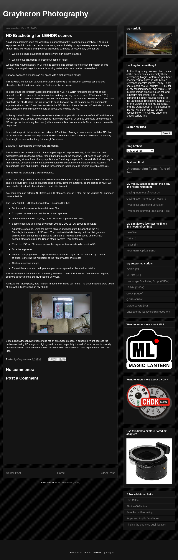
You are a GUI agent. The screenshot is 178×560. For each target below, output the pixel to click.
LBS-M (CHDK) (135, 287)
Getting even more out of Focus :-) (146, 198)
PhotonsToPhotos (136, 506)
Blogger (110, 552)
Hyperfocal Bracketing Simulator (145, 204)
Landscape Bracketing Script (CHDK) (147, 281)
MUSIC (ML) (133, 275)
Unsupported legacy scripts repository (148, 311)
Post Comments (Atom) (67, 482)
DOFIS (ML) (133, 269)
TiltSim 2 (131, 238)
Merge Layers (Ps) (137, 305)
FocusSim (132, 244)
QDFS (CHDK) (135, 299)
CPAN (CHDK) (134, 293)
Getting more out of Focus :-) (143, 192)
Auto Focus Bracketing (139, 512)
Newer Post (13, 473)
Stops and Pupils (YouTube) (142, 518)
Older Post (108, 473)
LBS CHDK (132, 500)
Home (61, 473)
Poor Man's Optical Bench (141, 250)
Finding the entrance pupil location (146, 524)
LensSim (131, 232)
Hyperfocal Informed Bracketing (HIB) (148, 210)
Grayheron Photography (45, 14)
